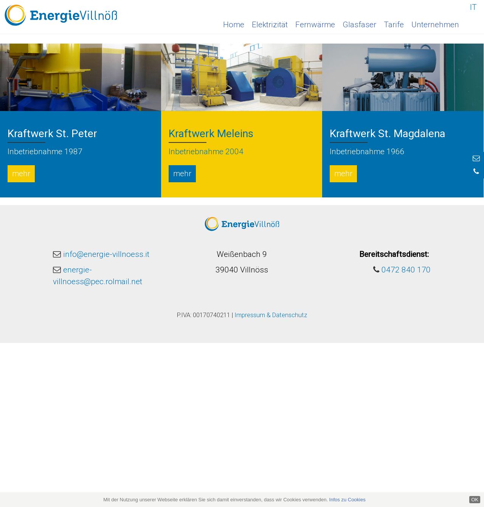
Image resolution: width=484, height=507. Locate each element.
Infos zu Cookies (347, 499)
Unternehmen (435, 24)
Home (233, 24)
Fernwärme (315, 24)
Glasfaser (359, 24)
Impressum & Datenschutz (270, 479)
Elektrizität (270, 24)
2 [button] (246, 193)
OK (474, 499)
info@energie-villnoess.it (106, 418)
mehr (21, 337)
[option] (242, 101)
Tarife (394, 24)
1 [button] (236, 193)
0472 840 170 (406, 433)
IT (473, 7)
